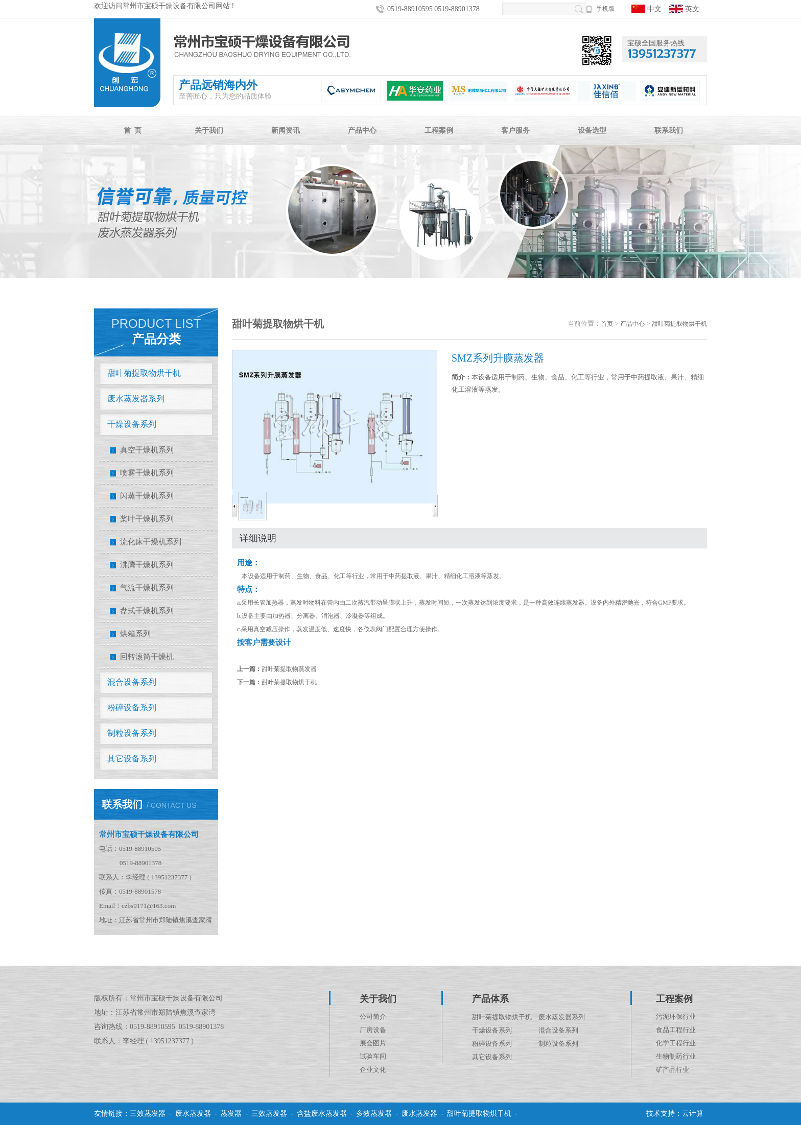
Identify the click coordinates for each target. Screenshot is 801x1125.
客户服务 (515, 130)
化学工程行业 (676, 1043)
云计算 (692, 1113)
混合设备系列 (131, 682)
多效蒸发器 (374, 1113)
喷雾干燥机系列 (147, 473)
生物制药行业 (676, 1056)
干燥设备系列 (131, 424)
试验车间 (373, 1056)
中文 (646, 9)
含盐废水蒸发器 (322, 1113)
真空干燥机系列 (147, 450)
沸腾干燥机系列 (147, 565)
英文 (684, 9)
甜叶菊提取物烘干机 (144, 373)
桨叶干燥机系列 (147, 519)
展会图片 (373, 1043)
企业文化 (373, 1069)
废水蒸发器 (193, 1113)
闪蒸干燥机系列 (147, 496)
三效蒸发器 (148, 1113)
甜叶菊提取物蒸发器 (289, 669)
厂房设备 (373, 1030)
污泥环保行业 (676, 1016)
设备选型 (592, 130)
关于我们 (209, 130)
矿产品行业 (672, 1069)
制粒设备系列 (131, 733)
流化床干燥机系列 (150, 542)
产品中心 (362, 130)
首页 (607, 323)
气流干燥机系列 (147, 588)
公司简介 (373, 1016)
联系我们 (668, 130)
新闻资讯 (285, 130)
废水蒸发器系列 (135, 398)
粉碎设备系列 (131, 707)
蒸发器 (231, 1113)
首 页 (133, 130)
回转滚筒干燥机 (147, 657)
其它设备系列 (131, 758)
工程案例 (439, 130)
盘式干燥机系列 (147, 611)
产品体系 (490, 999)
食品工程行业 (676, 1030)
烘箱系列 (135, 634)
